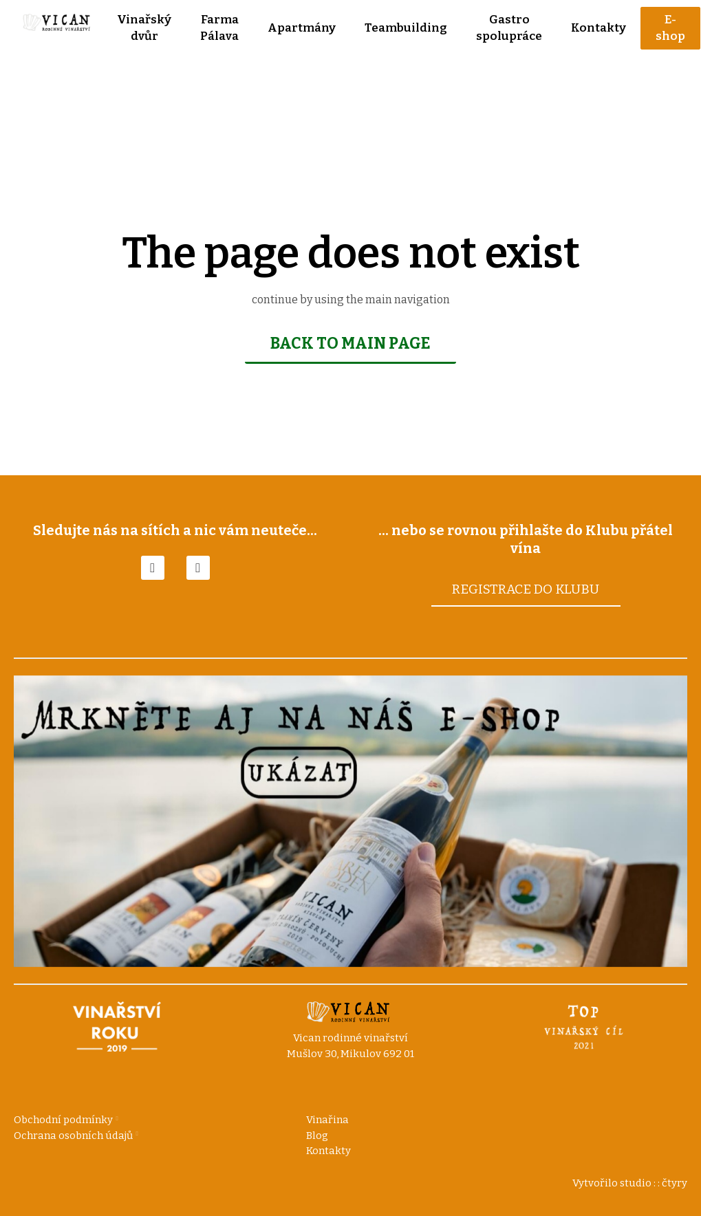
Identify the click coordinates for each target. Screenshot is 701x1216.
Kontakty (328, 1150)
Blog (317, 1135)
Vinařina (327, 1120)
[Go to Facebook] (152, 567)
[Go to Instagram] (198, 567)
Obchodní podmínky (63, 1120)
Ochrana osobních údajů (73, 1135)
